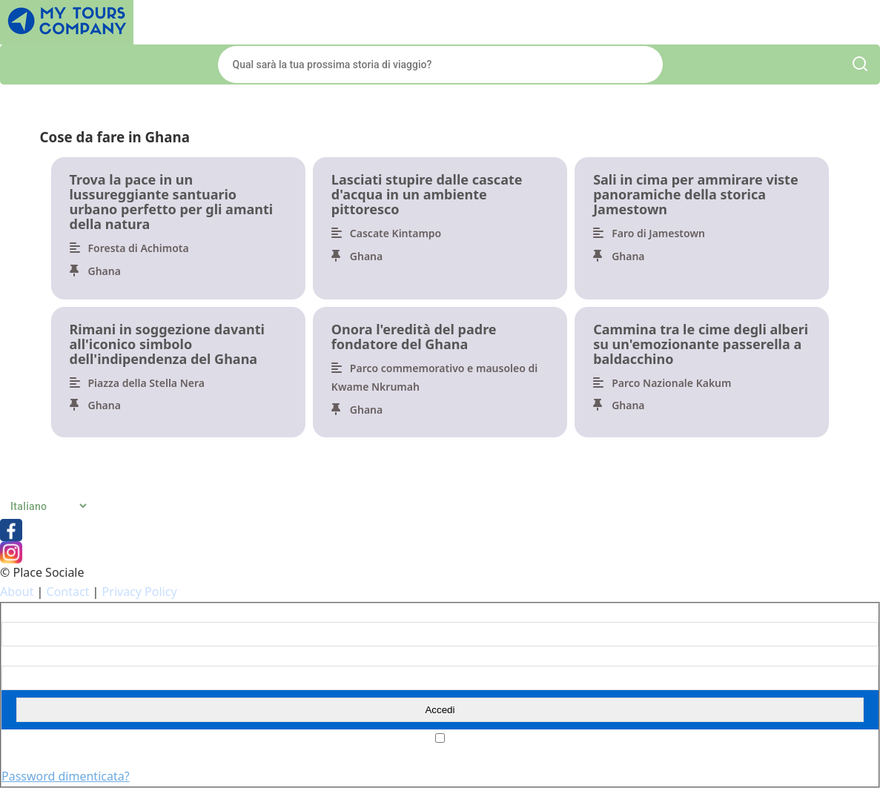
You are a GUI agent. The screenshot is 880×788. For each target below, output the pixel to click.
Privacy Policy (139, 591)
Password (23, 656)
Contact (68, 591)
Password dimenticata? (65, 776)
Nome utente (31, 613)
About (16, 591)
